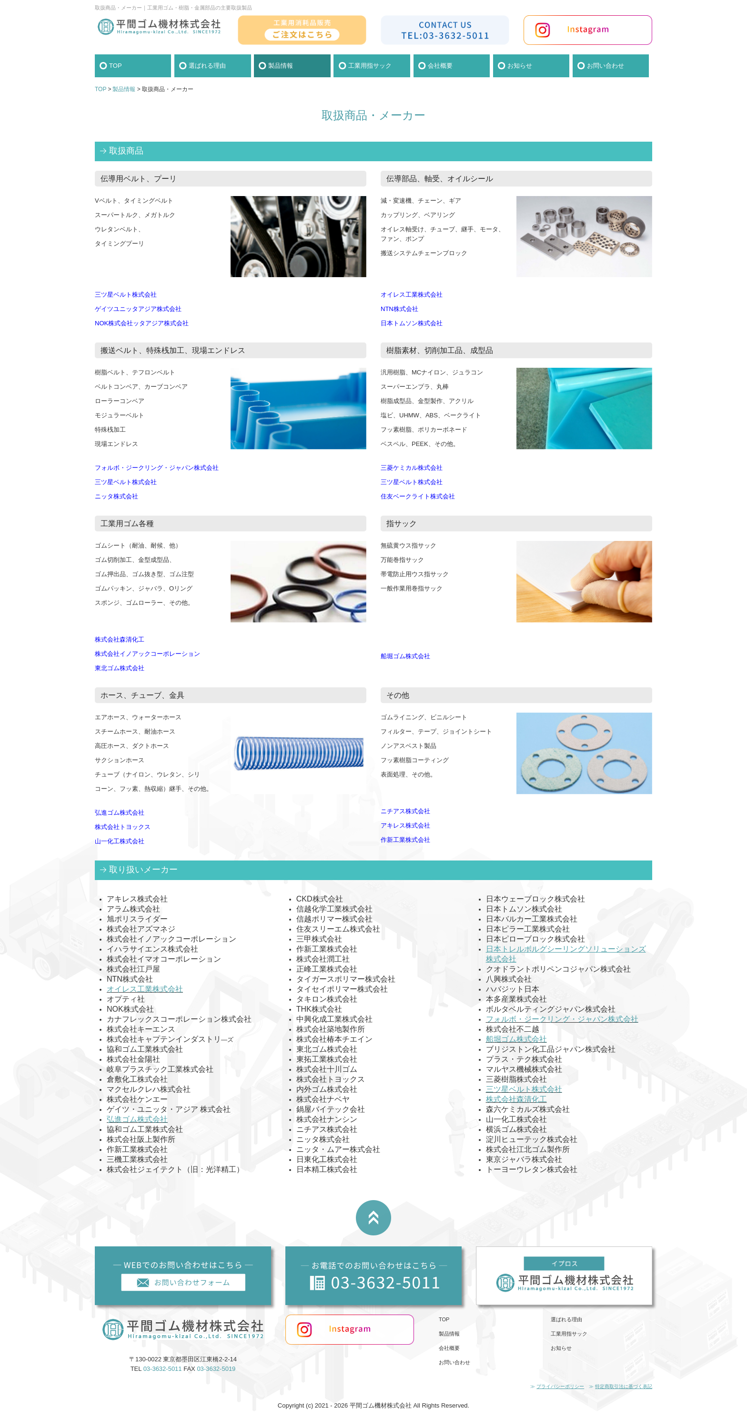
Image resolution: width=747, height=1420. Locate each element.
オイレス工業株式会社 (145, 989)
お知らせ (519, 65)
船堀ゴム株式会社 (516, 1039)
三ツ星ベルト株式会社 (524, 1089)
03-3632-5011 (162, 1368)
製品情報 (280, 65)
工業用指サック (370, 65)
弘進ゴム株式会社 (137, 1119)
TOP (115, 65)
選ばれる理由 (207, 65)
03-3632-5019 (216, 1368)
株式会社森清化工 (516, 1099)
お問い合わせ (605, 65)
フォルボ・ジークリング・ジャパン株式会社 (562, 1019)
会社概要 (440, 65)
